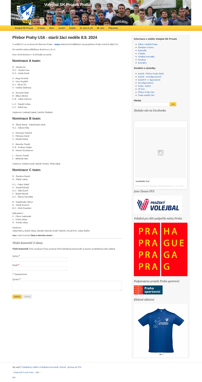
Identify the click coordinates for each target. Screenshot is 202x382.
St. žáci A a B (86, 28)
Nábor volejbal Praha (147, 44)
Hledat (137, 100)
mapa (57, 44)
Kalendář (142, 50)
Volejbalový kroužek (49, 367)
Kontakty (142, 62)
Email (15, 265)
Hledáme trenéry (146, 47)
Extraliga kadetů (145, 82)
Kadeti (72, 28)
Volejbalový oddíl (30, 367)
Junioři (61, 28)
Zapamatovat (21, 274)
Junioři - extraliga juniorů (149, 76)
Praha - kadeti (144, 85)
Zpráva (16, 279)
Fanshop (142, 59)
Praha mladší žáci (146, 95)
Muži (51, 28)
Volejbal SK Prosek (24, 28)
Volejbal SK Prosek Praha (23, 372)
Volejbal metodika (146, 56)
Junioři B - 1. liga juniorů (149, 79)
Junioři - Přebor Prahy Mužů (151, 73)
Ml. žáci (100, 28)
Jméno (16, 256)
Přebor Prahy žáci (146, 92)
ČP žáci (141, 89)
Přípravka (113, 28)
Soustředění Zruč (142, 181)
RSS (14, 377)
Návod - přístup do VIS (70, 367)
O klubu (41, 28)
